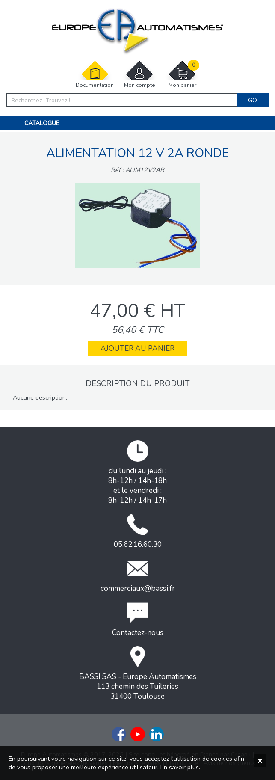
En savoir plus (179, 767)
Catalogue (41, 123)
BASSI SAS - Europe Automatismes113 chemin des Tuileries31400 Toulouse (137, 673)
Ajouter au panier (137, 348)
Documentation (95, 74)
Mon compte (139, 74)
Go (252, 100)
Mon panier (182, 74)
